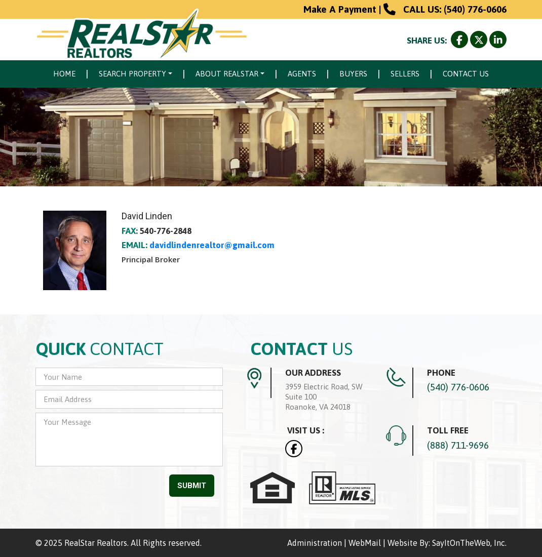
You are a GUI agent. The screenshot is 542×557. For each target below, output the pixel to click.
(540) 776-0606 (475, 9)
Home (64, 73)
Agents (302, 73)
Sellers (405, 73)
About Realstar (227, 73)
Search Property (132, 73)
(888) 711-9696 (458, 445)
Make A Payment (339, 9)
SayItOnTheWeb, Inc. (469, 542)
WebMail (365, 542)
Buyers (353, 73)
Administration (314, 542)
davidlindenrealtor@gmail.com (212, 245)
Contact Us (466, 73)
